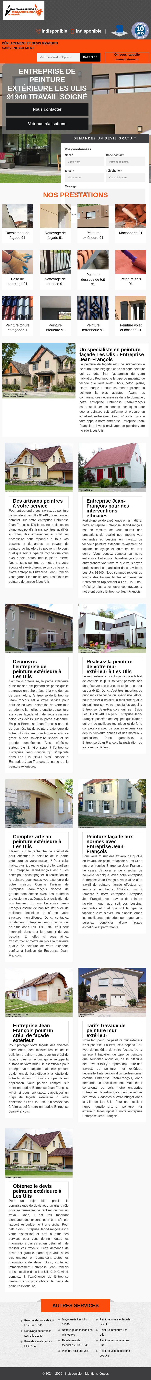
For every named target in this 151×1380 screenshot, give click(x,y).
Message (70, 186)
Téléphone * (114, 170)
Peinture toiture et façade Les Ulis (115, 1322)
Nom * (69, 155)
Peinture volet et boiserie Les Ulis (115, 1353)
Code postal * (114, 155)
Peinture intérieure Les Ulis (113, 1332)
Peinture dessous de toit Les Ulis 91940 (39, 1323)
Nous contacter (47, 109)
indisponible (51, 31)
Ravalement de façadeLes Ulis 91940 (75, 1343)
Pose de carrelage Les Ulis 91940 (38, 1344)
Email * (69, 170)
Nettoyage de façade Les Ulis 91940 (77, 1332)
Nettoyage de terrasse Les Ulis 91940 (38, 1333)
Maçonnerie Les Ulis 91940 (74, 1322)
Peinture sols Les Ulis (75, 1350)
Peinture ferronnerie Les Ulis (114, 1343)
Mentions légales (97, 1373)
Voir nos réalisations (47, 124)
